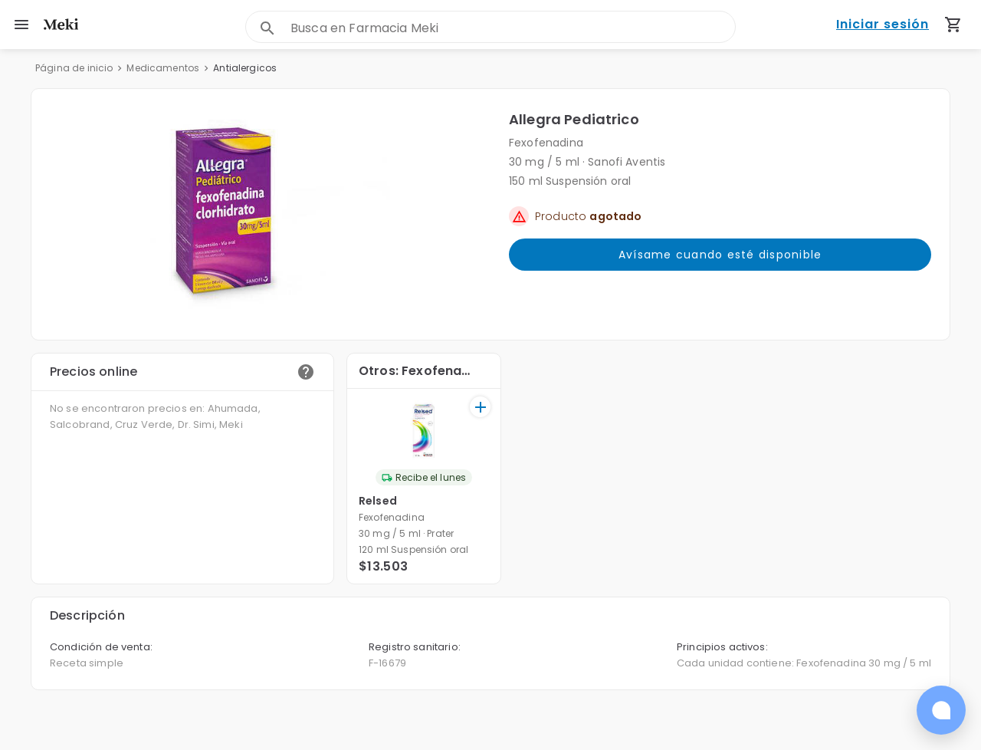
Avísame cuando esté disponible (720, 254)
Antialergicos (245, 67)
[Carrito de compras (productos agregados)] (953, 24)
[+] (480, 406)
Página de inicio (74, 67)
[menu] (21, 24)
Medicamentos (162, 67)
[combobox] (512, 28)
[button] (270, 214)
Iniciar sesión (882, 25)
